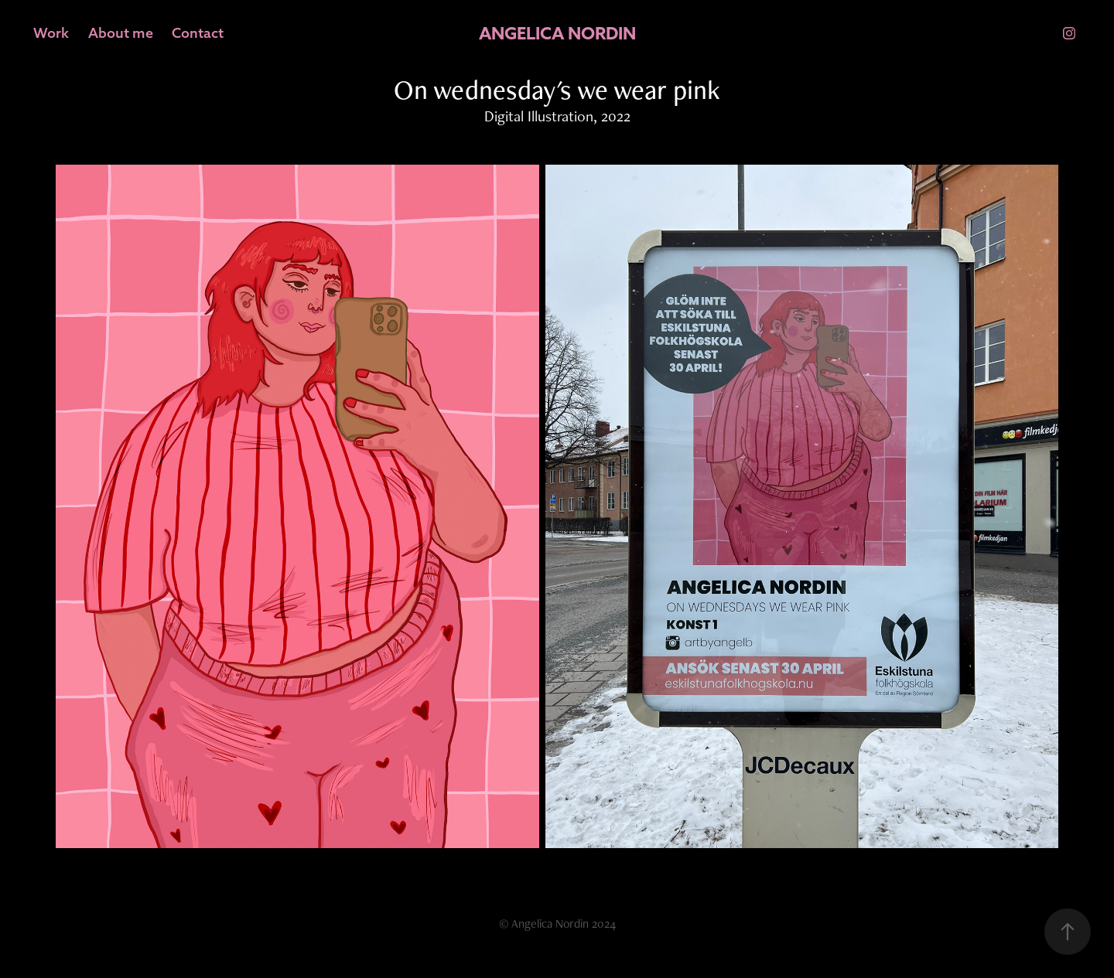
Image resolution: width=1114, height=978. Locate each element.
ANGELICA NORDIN (557, 33)
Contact (198, 33)
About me (120, 33)
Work (51, 33)
